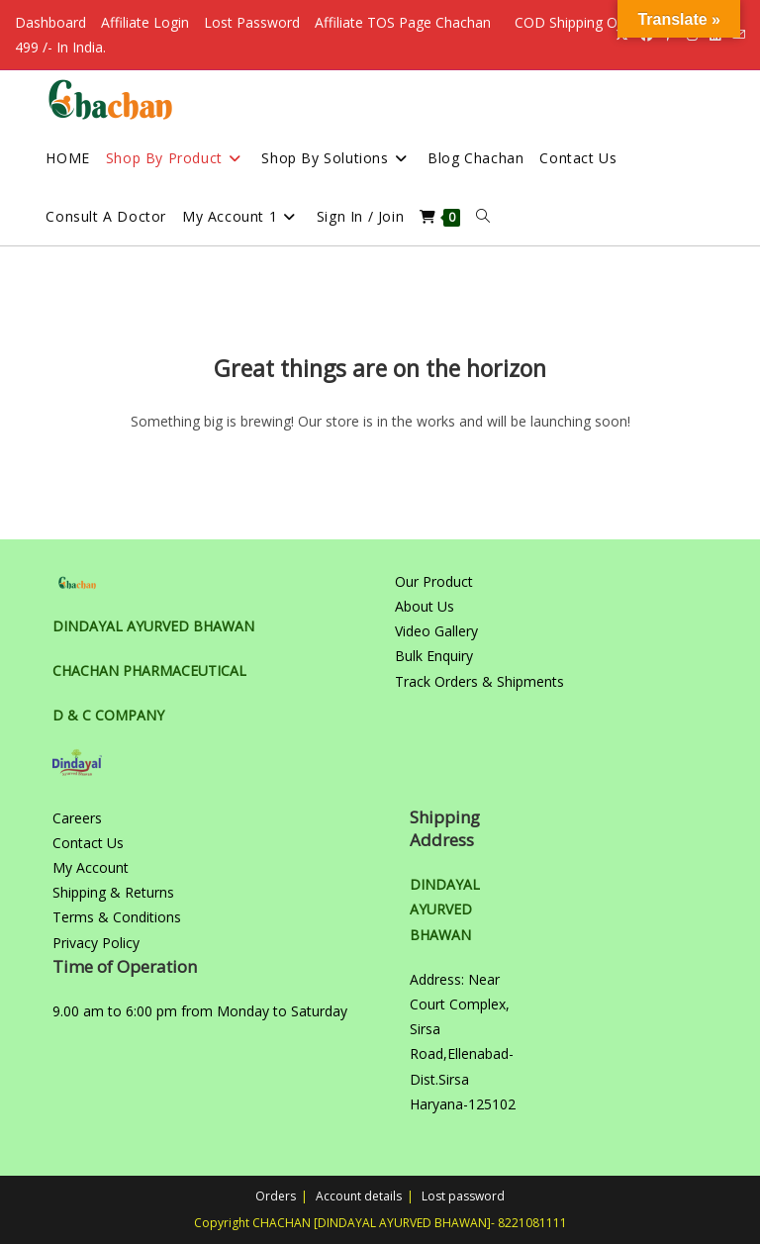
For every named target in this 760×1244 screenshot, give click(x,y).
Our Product (434, 581)
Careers (77, 818)
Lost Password (252, 22)
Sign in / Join (360, 216)
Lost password (463, 1196)
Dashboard (50, 22)
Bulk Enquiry (434, 655)
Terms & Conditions (116, 917)
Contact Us (88, 842)
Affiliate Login (145, 22)
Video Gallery (436, 631)
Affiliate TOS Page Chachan (403, 22)
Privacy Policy (96, 942)
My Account (90, 867)
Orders (275, 1196)
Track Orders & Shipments (479, 681)
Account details (359, 1196)
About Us (424, 606)
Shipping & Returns (113, 892)
